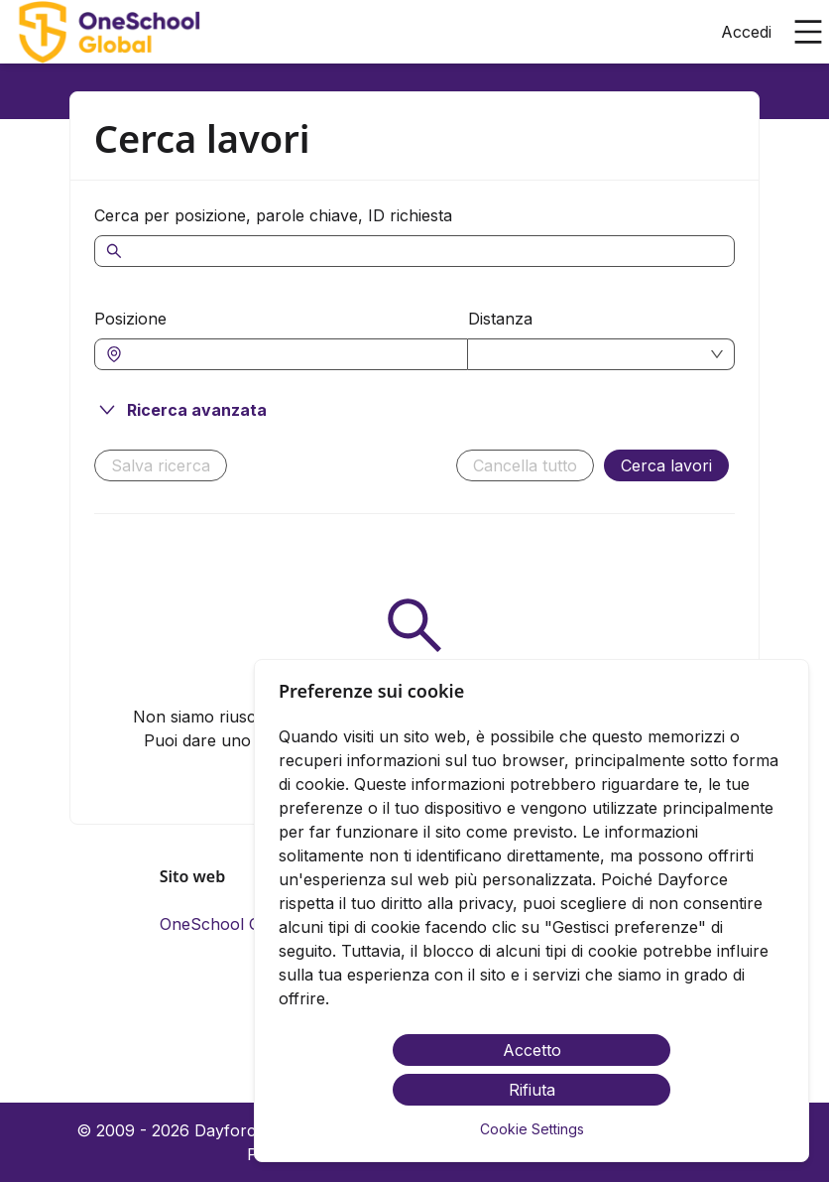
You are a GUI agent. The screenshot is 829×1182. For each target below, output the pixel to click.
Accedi (746, 32)
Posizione (130, 318)
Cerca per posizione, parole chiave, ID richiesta (273, 215)
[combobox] (291, 354)
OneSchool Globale (233, 924)
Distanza (500, 318)
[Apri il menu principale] (808, 32)
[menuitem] (108, 33)
